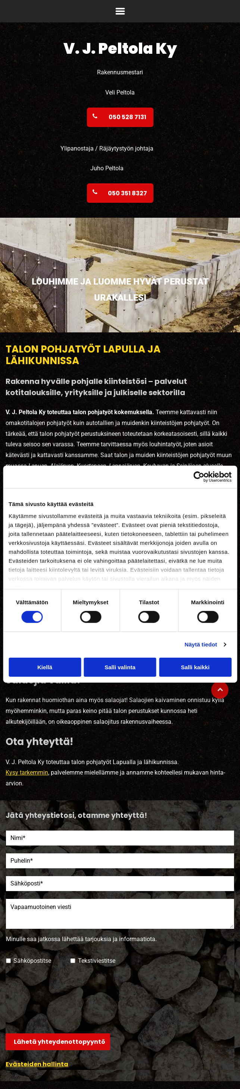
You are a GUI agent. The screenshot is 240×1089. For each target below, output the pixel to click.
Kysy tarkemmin (27, 772)
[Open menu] (120, 11)
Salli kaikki (195, 667)
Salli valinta (120, 667)
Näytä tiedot (201, 644)
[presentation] (36, 999)
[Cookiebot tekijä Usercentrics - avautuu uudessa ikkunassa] (198, 477)
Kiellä (44, 667)
